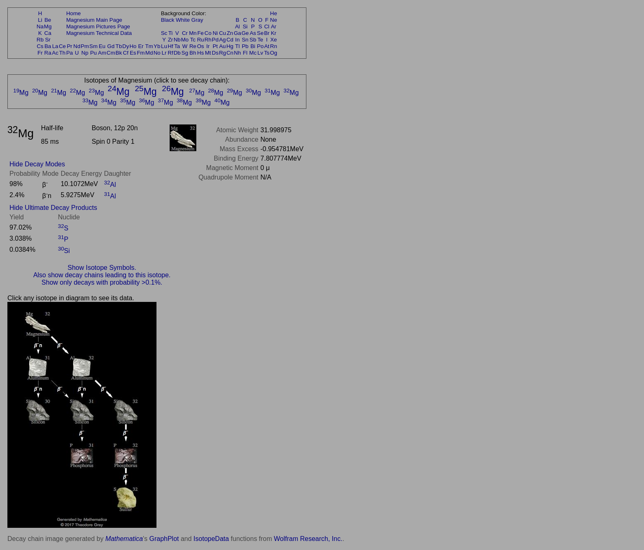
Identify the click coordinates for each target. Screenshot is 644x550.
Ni (215, 33)
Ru (200, 40)
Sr (48, 40)
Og (273, 53)
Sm (94, 46)
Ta (177, 46)
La (55, 46)
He (273, 13)
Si (245, 26)
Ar (273, 26)
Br (266, 33)
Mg (48, 26)
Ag (222, 40)
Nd (77, 46)
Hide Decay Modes (37, 164)
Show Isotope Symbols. (101, 267)
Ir (207, 46)
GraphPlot (164, 538)
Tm (149, 46)
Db (177, 53)
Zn (230, 33)
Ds (215, 53)
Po (260, 46)
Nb (177, 40)
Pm (85, 46)
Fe (200, 33)
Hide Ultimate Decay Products (53, 207)
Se (260, 33)
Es (133, 53)
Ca (47, 33)
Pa (69, 53)
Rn (273, 46)
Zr (170, 40)
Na (40, 26)
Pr (69, 46)
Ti (170, 33)
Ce (62, 46)
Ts (266, 53)
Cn (229, 53)
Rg (222, 53)
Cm (111, 53)
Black (168, 20)
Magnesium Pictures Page (98, 26)
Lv (260, 53)
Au (222, 46)
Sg (185, 53)
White (183, 20)
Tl (237, 46)
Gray (197, 20)
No (157, 53)
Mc (253, 53)
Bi (253, 46)
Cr (185, 33)
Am (102, 53)
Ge (245, 33)
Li (40, 20)
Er (140, 46)
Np (84, 53)
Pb (245, 46)
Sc (164, 33)
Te (260, 40)
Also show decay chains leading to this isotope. (101, 275)
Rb (40, 40)
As (253, 33)
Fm (141, 53)
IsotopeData (211, 538)
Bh (192, 53)
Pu (93, 53)
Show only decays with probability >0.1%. (101, 282)
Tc (193, 40)
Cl (266, 26)
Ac (55, 53)
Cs (40, 46)
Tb (118, 46)
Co (208, 33)
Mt (208, 53)
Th (62, 53)
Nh (237, 53)
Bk (118, 53)
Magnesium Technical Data (99, 33)
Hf (170, 46)
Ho (132, 46)
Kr (273, 33)
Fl (245, 53)
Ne (273, 20)
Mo (185, 40)
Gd (111, 46)
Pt (215, 46)
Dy (125, 46)
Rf (170, 53)
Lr (164, 53)
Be (47, 20)
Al (237, 26)
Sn (245, 40)
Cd (229, 40)
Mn (193, 33)
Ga (237, 33)
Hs (200, 53)
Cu (222, 33)
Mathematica (124, 538)
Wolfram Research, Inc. (308, 538)
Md (149, 53)
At (266, 46)
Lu (164, 46)
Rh (208, 40)
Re (192, 46)
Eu (102, 46)
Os (200, 46)
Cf (125, 53)
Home (73, 13)
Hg (229, 46)
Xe (273, 40)
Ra (47, 53)
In (237, 40)
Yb (157, 46)
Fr (40, 53)
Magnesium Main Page (94, 20)
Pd (215, 40)
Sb (253, 40)
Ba (47, 46)
